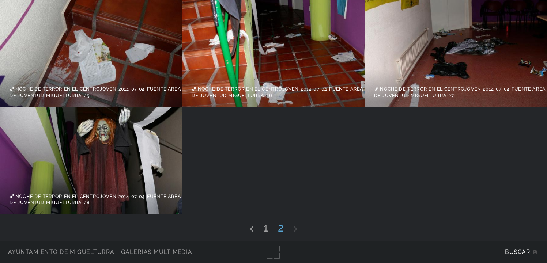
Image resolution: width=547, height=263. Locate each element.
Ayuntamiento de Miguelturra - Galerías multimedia (100, 252)
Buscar (517, 252)
